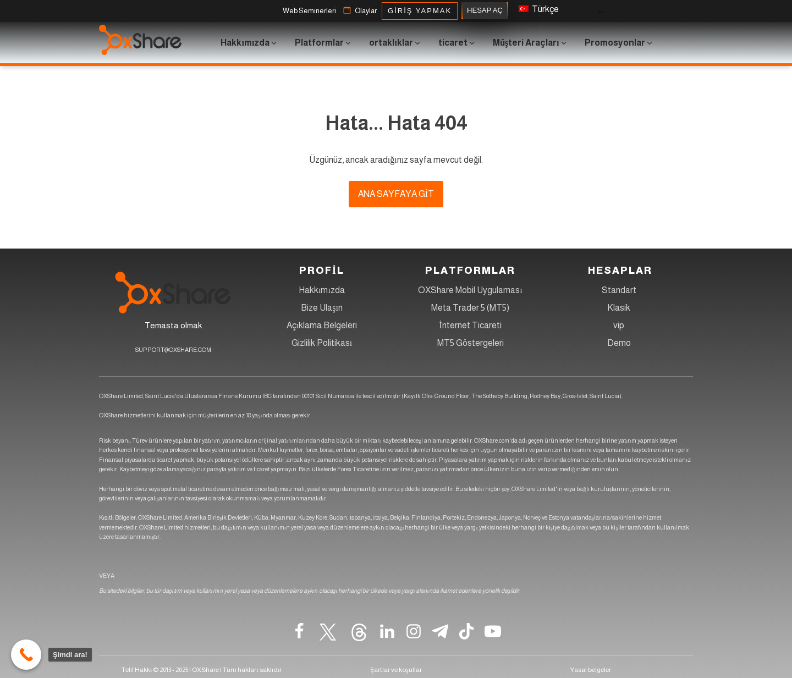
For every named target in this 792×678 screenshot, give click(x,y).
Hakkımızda (322, 290)
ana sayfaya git (396, 194)
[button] (309, 11)
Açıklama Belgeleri (322, 325)
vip (618, 325)
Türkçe (539, 9)
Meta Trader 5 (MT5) (470, 307)
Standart (619, 290)
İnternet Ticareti (470, 325)
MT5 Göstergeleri (470, 343)
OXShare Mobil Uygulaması (470, 290)
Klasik (618, 307)
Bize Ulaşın (322, 307)
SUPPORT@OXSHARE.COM (173, 349)
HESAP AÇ (484, 10)
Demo (619, 343)
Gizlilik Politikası (322, 343)
